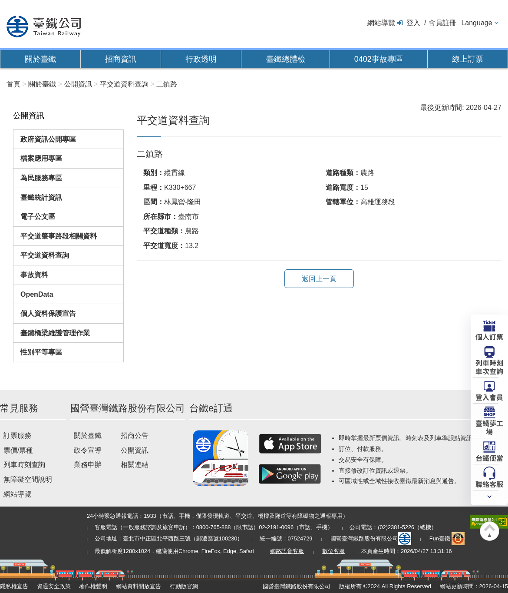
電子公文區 (37, 216)
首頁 (13, 84)
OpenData (36, 294)
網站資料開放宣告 (138, 586)
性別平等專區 (41, 352)
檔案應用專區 (41, 158)
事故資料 (34, 274)
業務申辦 (88, 464)
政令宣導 (88, 450)
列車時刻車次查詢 (489, 366)
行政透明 (201, 59)
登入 (413, 23)
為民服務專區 (41, 178)
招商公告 (134, 435)
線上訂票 (467, 59)
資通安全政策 (54, 586)
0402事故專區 (378, 59)
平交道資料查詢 (44, 255)
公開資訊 (134, 450)
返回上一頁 (319, 278)
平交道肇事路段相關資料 (58, 236)
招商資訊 (120, 59)
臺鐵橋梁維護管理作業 (55, 333)
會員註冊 (442, 23)
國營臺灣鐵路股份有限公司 (370, 538)
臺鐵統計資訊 (41, 197)
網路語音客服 (287, 551)
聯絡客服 (489, 483)
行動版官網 (184, 586)
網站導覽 (381, 23)
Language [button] (476, 23)
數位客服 (333, 551)
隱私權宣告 (14, 586)
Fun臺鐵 (447, 538)
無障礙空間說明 (27, 479)
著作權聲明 (93, 586)
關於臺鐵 (40, 59)
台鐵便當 (489, 457)
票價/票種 (18, 450)
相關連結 (134, 464)
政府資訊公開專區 (48, 139)
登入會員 (489, 396)
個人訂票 (489, 336)
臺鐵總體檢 (285, 59)
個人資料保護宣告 (48, 313)
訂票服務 (17, 435)
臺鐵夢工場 (489, 427)
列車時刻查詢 (24, 464)
